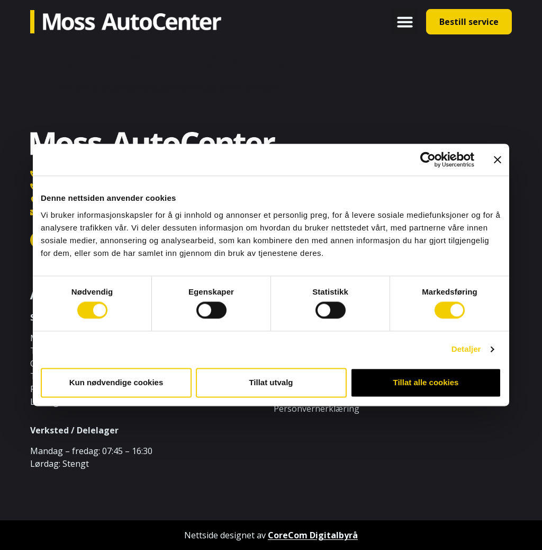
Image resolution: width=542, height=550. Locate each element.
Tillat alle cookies (426, 382)
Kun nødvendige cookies (116, 382)
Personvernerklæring (316, 408)
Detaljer (466, 349)
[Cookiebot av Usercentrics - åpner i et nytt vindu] (428, 159)
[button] (405, 21)
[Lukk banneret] (497, 159)
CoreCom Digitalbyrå (313, 535)
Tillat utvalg (271, 382)
